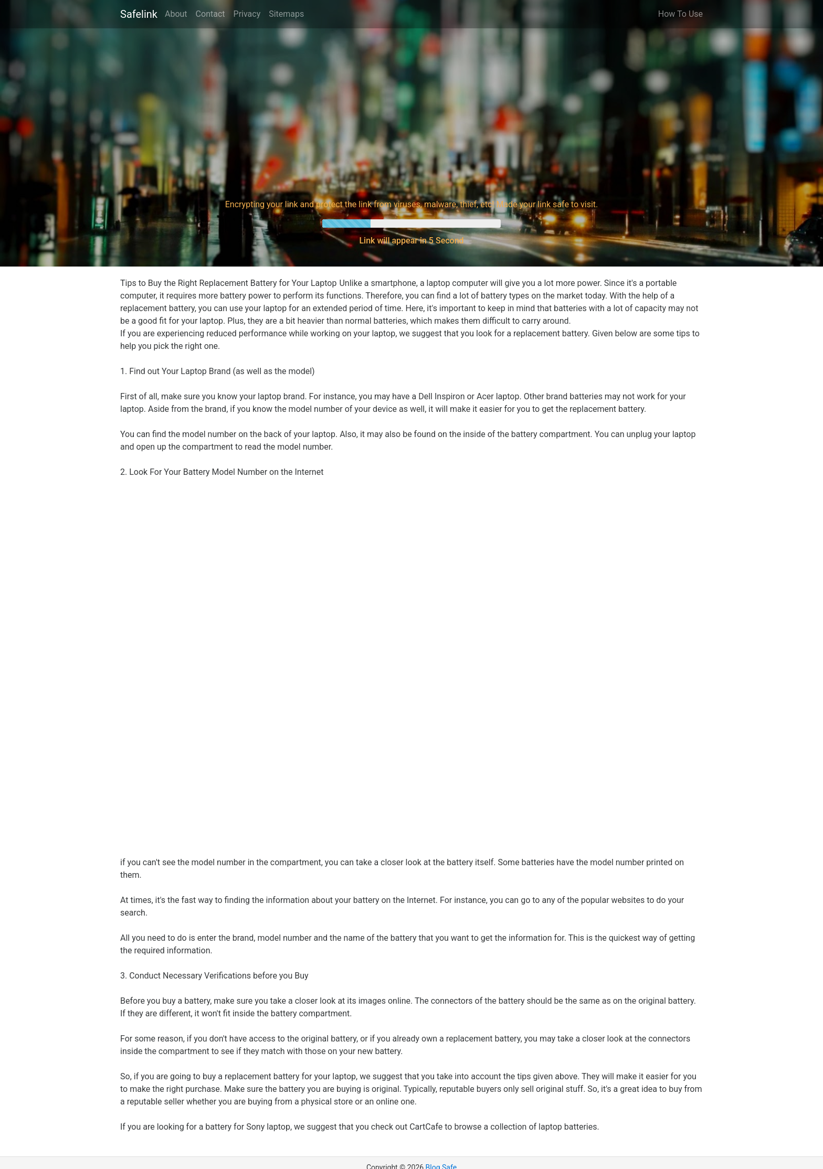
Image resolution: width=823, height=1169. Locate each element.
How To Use (680, 14)
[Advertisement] (411, 112)
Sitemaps (286, 14)
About (176, 14)
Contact (210, 14)
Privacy (247, 14)
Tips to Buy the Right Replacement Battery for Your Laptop (228, 283)
